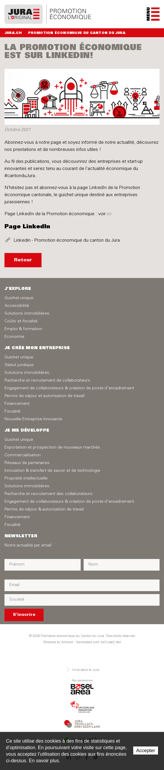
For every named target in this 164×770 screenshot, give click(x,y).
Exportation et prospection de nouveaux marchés (52, 448)
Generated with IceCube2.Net (98, 642)
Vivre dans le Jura (82, 669)
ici (109, 214)
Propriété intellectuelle (25, 479)
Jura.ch (13, 33)
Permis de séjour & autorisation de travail (44, 509)
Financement (17, 404)
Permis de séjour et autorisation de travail (44, 396)
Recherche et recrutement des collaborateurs (48, 494)
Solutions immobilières (26, 314)
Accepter (145, 750)
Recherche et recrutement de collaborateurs (47, 381)
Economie (14, 337)
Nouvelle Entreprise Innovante (33, 419)
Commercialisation (22, 455)
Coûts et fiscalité (20, 321)
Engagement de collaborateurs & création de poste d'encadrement (69, 388)
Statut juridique (18, 365)
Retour (23, 260)
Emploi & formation (23, 329)
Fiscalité (12, 412)
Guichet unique (18, 298)
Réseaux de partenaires (27, 463)
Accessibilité (16, 306)
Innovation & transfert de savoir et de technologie (52, 471)
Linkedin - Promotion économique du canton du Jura (66, 240)
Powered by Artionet (58, 642)
